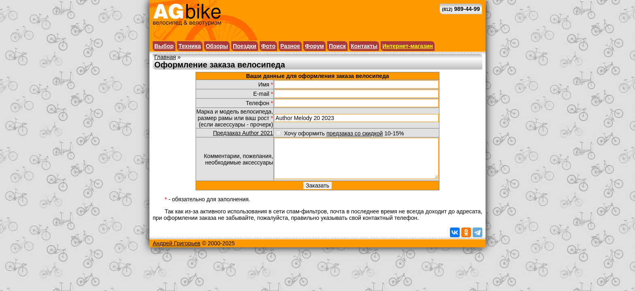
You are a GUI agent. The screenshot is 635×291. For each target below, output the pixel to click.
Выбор (164, 46)
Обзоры (217, 46)
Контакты (364, 46)
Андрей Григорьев (176, 243)
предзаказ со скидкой (354, 133)
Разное (290, 46)
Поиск (337, 46)
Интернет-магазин (407, 46)
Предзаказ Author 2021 (243, 133)
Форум (314, 46)
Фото (268, 46)
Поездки (244, 46)
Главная (165, 57)
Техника (190, 46)
